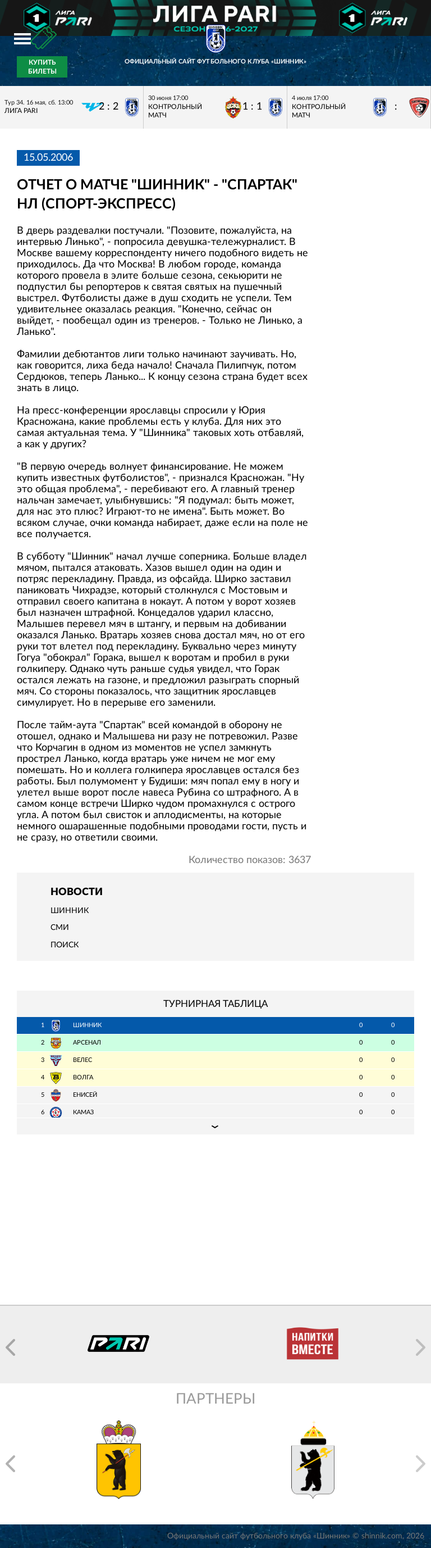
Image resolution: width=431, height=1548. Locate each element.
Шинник (70, 911)
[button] (10, 1347)
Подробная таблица (215, 1126)
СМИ (60, 928)
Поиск (65, 945)
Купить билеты (42, 67)
